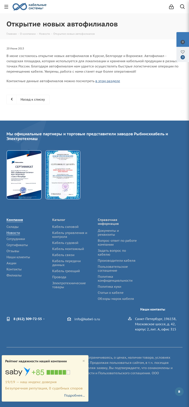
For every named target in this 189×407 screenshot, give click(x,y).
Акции (11, 263)
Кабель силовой (65, 227)
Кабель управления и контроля (69, 235)
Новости (13, 233)
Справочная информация (108, 222)
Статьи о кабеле (111, 293)
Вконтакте (179, 391)
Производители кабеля (116, 260)
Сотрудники (16, 239)
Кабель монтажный (68, 249)
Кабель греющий (66, 271)
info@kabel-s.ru (87, 319)
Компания (15, 220)
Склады (13, 227)
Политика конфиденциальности (115, 279)
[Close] (83, 361)
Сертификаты (17, 245)
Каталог (58, 220)
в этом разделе (107, 81)
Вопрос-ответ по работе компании (117, 243)
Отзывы (13, 251)
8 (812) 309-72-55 (27, 319)
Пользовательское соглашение (113, 269)
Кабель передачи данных (66, 263)
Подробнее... (74, 395)
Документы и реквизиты (108, 233)
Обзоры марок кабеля (116, 299)
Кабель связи (63, 255)
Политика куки (109, 286)
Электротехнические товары (69, 285)
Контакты (14, 269)
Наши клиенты (18, 257)
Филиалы (14, 275)
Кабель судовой (65, 243)
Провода (59, 277)
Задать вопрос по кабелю (112, 252)
